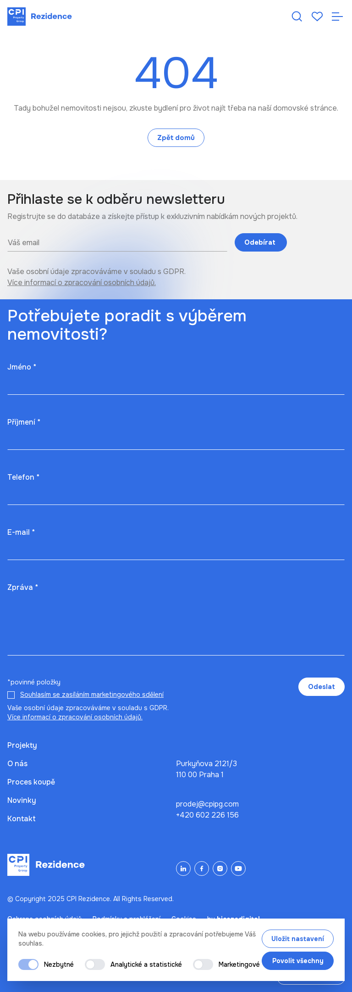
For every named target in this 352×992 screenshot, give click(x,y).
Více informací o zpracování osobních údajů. (81, 282)
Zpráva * (22, 587)
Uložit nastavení (297, 939)
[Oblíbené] (317, 16)
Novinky (21, 800)
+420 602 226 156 (207, 815)
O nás (17, 763)
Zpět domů (176, 137)
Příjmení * (23, 422)
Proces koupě (31, 782)
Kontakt (21, 819)
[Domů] (39, 16)
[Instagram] (220, 868)
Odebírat (260, 242)
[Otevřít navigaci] (337, 16)
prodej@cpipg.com (207, 804)
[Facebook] (201, 868)
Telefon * (23, 477)
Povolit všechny (298, 961)
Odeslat (321, 686)
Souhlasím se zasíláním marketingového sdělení (92, 694)
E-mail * (21, 532)
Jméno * (21, 367)
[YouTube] (238, 868)
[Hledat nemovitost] (297, 16)
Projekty (22, 745)
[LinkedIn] (183, 868)
